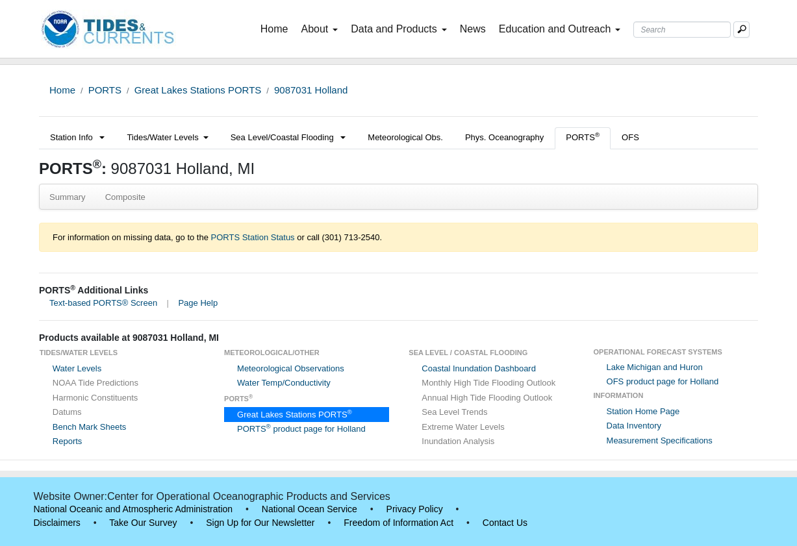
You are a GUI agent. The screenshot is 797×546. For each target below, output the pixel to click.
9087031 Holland (311, 89)
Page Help (198, 303)
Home (277, 27)
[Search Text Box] (682, 29)
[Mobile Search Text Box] (741, 29)
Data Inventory (634, 425)
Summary (67, 197)
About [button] (319, 28)
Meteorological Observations (290, 368)
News (473, 28)
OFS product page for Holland (663, 381)
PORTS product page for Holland (301, 429)
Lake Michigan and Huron (655, 367)
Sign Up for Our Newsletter (260, 522)
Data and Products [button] (399, 28)
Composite (125, 197)
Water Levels (77, 368)
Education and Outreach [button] (560, 28)
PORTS (104, 89)
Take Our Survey (143, 522)
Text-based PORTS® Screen (103, 303)
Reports (67, 441)
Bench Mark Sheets (89, 427)
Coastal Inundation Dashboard (479, 368)
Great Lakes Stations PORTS (198, 89)
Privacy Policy (414, 509)
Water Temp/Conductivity (284, 383)
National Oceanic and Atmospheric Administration (133, 509)
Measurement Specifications (660, 440)
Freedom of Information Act (398, 522)
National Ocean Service (309, 509)
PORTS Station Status (253, 237)
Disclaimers (57, 522)
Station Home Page (643, 411)
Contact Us (505, 522)
